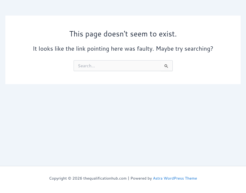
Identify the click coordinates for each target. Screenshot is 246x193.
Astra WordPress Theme (175, 178)
